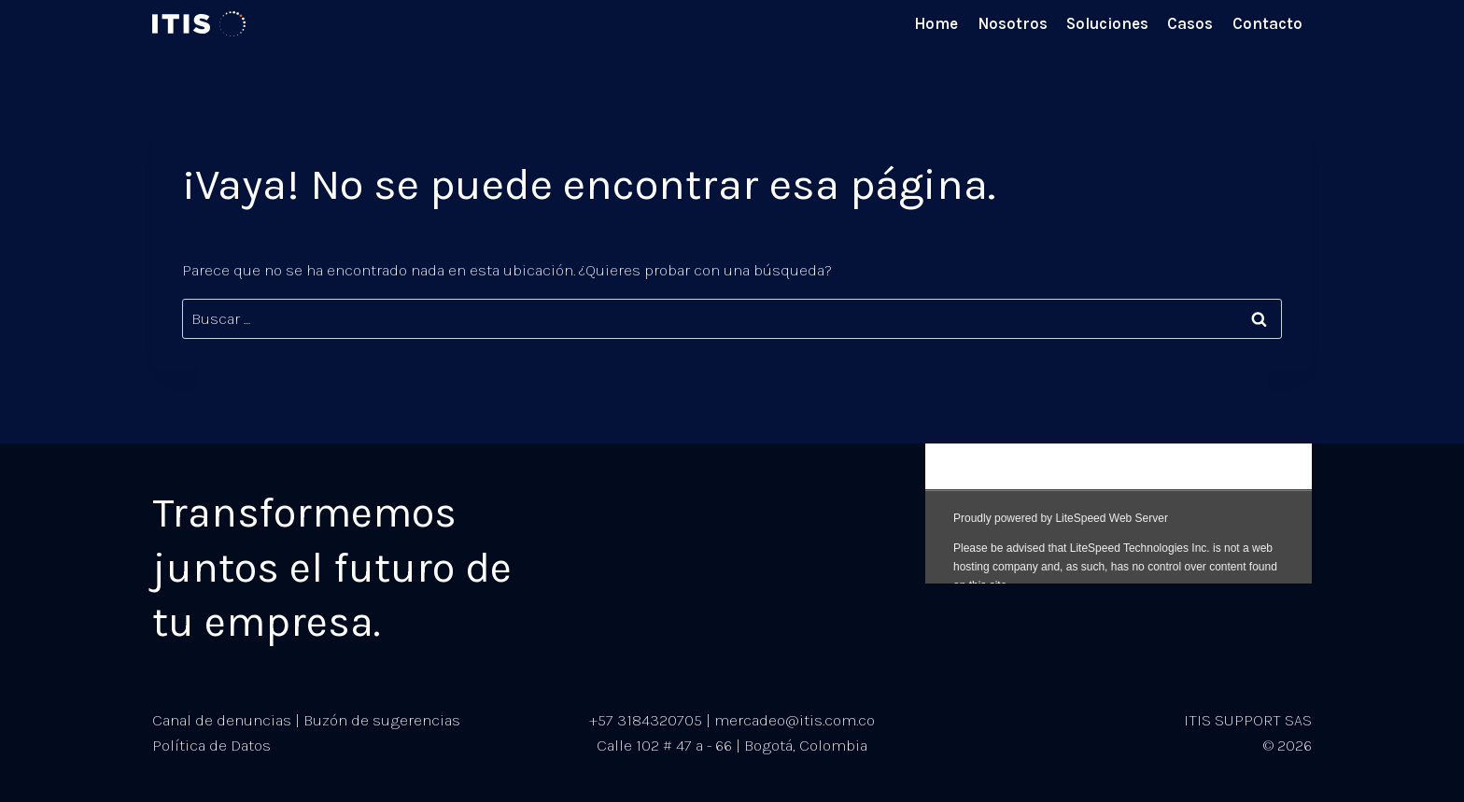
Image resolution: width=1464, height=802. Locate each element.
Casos (1190, 23)
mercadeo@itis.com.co (794, 720)
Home (936, 23)
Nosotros (1013, 23)
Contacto (1267, 23)
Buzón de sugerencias (381, 720)
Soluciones (1107, 23)
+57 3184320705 (645, 720)
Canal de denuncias (221, 720)
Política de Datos (211, 745)
